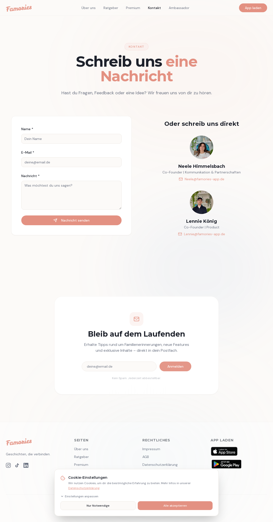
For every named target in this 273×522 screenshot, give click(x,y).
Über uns (88, 8)
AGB (145, 457)
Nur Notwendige (98, 506)
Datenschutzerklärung (84, 488)
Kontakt (154, 8)
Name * (27, 129)
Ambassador (179, 8)
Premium (133, 8)
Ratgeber (110, 8)
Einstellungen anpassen (79, 496)
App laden (253, 8)
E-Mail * (27, 152)
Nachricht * (30, 176)
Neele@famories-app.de (201, 179)
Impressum (151, 449)
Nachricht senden (71, 220)
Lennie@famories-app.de (201, 234)
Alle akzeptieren (175, 506)
